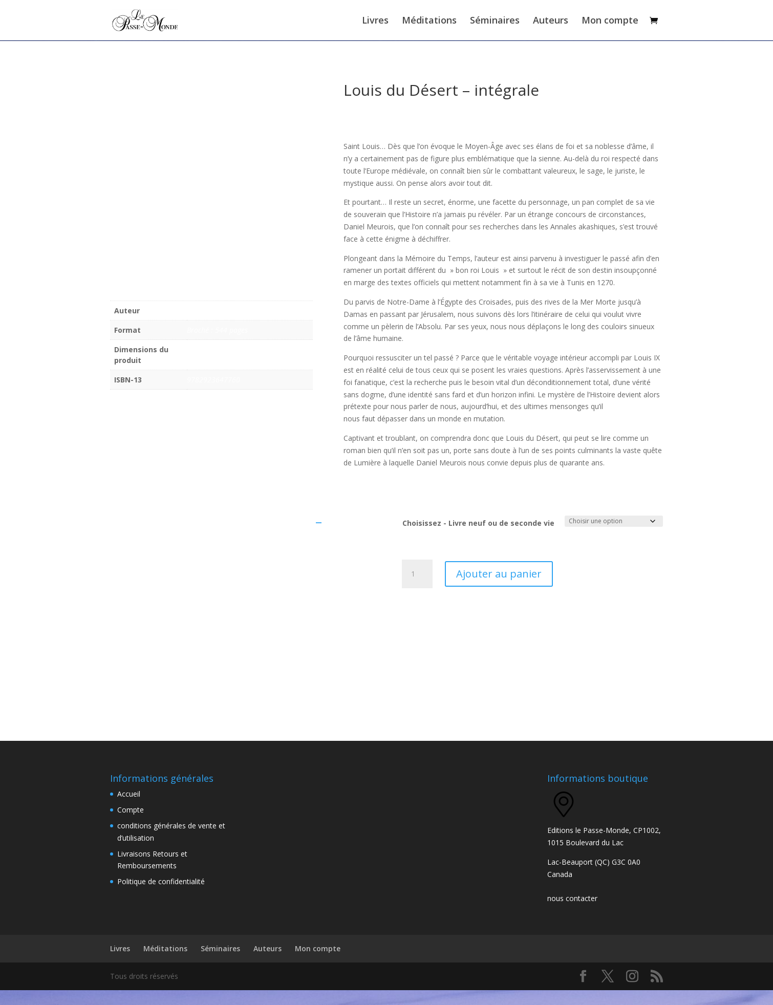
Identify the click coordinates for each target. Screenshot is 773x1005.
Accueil (128, 809)
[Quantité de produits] (417, 588)
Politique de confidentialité (161, 897)
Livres (375, 22)
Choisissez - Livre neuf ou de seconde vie (478, 538)
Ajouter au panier (499, 588)
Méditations (429, 22)
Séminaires (495, 22)
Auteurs (550, 22)
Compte (130, 825)
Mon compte (610, 22)
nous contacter (572, 913)
